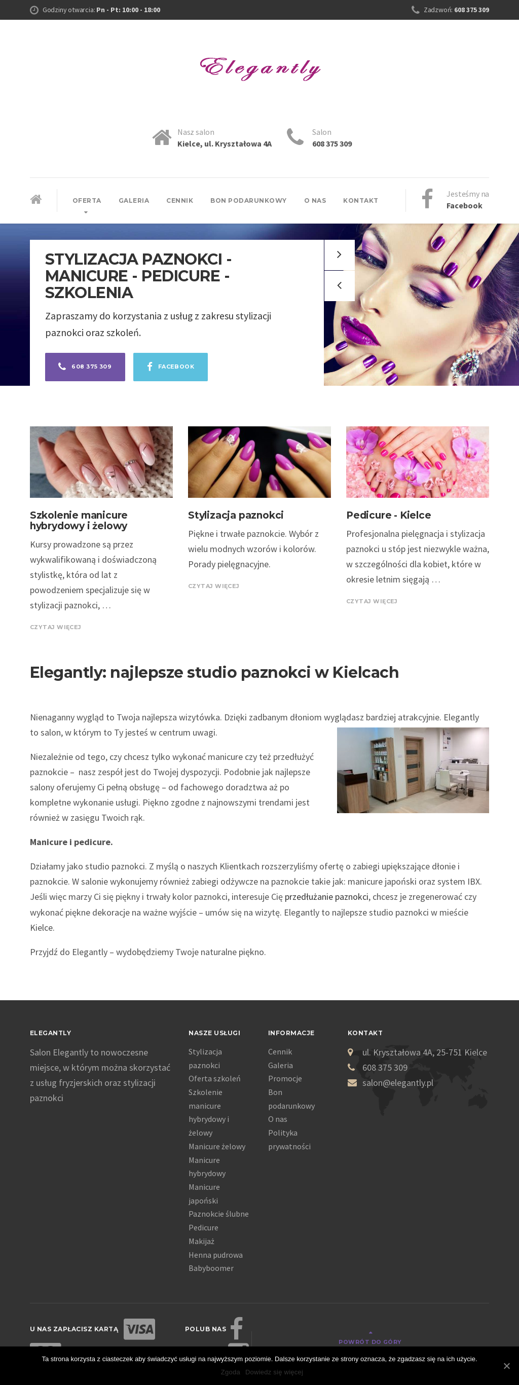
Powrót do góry (451, 1329)
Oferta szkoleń (215, 1078)
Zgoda (230, 1372)
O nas (315, 200)
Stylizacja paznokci (236, 515)
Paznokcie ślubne (219, 1214)
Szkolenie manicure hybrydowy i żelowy (79, 520)
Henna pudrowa (216, 1255)
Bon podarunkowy (248, 200)
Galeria (134, 200)
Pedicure (203, 1227)
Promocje (285, 1078)
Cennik (179, 200)
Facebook (179, 368)
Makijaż (201, 1241)
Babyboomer (211, 1268)
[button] (339, 286)
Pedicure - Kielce (388, 515)
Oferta (86, 200)
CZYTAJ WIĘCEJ (58, 627)
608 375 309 (88, 368)
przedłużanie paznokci (326, 896)
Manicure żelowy (217, 1146)
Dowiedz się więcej (274, 1372)
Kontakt (361, 200)
